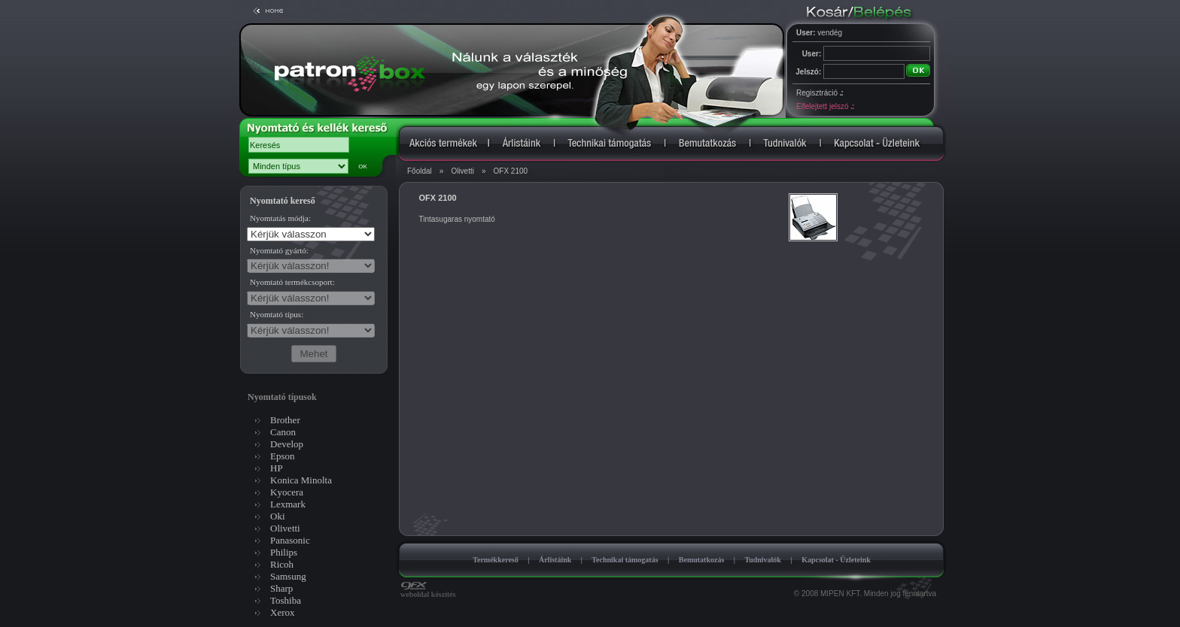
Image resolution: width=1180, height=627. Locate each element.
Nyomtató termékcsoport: (292, 281)
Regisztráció (819, 93)
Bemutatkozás (702, 560)
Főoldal (419, 171)
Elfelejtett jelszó (824, 106)
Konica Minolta (301, 480)
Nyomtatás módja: (280, 218)
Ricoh (281, 564)
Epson (282, 456)
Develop (286, 444)
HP (276, 468)
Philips (283, 552)
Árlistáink (555, 560)
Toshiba (285, 600)
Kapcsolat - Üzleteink (836, 560)
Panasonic (290, 540)
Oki (277, 516)
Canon (283, 432)
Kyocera (286, 492)
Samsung (288, 576)
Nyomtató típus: (276, 314)
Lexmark (288, 504)
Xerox (282, 612)
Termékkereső (496, 560)
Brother (285, 420)
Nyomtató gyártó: (279, 250)
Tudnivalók (762, 560)
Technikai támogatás (625, 560)
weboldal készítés (428, 590)
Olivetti (462, 171)
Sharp (281, 588)
